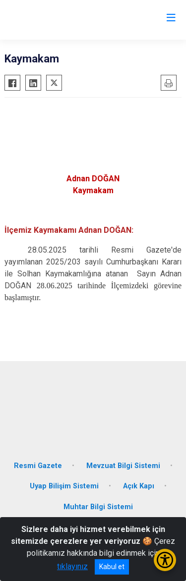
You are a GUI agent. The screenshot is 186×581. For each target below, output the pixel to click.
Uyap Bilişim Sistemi (64, 486)
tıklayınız (72, 566)
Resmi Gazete (38, 466)
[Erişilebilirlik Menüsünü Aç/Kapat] (165, 560)
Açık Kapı (138, 486)
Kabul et (111, 567)
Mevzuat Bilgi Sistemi (123, 466)
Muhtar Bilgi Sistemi (98, 507)
